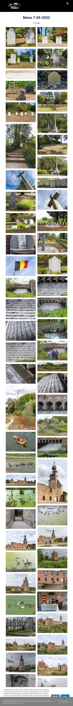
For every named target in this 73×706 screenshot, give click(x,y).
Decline (55, 696)
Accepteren (64, 701)
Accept (65, 696)
